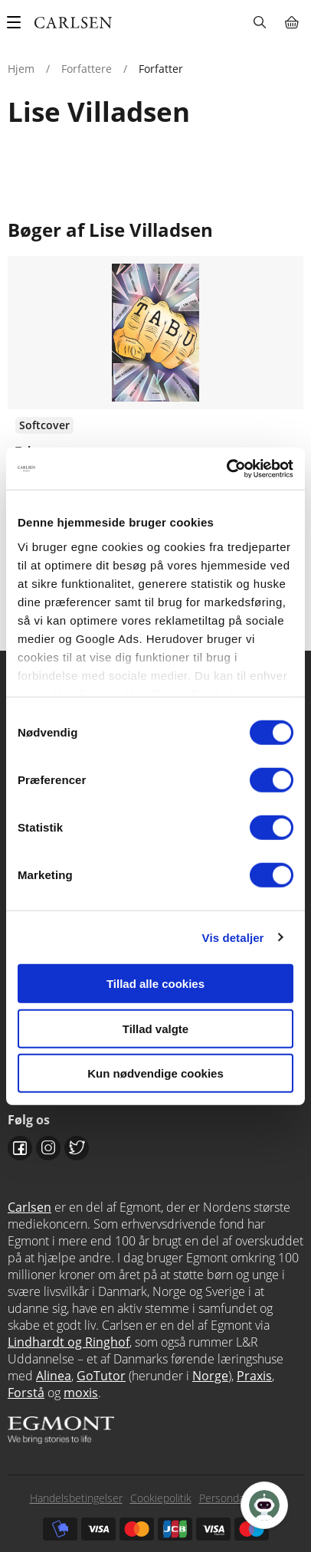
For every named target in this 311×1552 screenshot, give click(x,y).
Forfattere (86, 68)
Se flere (155, 413)
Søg (259, 22)
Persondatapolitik (240, 1498)
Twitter (76, 1148)
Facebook (20, 1148)
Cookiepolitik (161, 1498)
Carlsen (29, 1207)
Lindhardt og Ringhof (68, 1342)
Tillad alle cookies (155, 983)
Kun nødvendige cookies (155, 1073)
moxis (81, 1392)
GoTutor (101, 1375)
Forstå (26, 1392)
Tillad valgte (155, 1028)
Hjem (21, 68)
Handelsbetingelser (76, 1498)
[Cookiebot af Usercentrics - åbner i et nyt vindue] (226, 468)
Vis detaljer (233, 936)
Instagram (48, 1148)
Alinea (53, 1375)
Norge (210, 1375)
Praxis (254, 1375)
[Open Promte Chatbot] (264, 1505)
